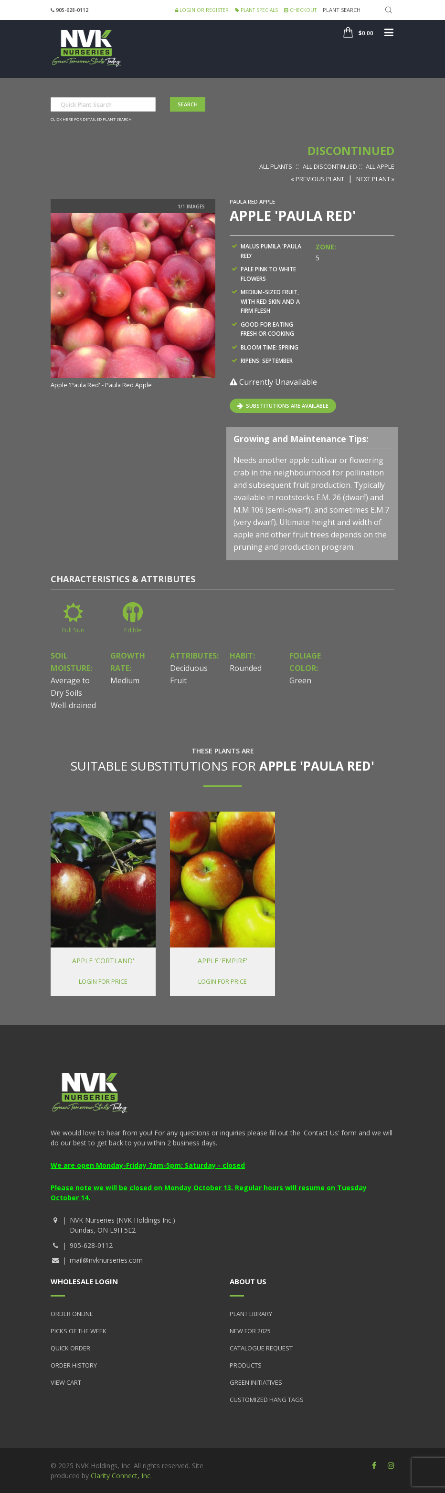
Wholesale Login (84, 1281)
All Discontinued (330, 166)
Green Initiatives (256, 1382)
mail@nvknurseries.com (106, 1260)
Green (300, 680)
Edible (133, 630)
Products (246, 1365)
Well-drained (73, 705)
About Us (248, 1281)
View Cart (66, 1382)
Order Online (72, 1313)
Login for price (103, 981)
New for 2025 (250, 1331)
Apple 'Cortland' (103, 960)
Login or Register (202, 10)
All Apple (380, 166)
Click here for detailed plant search (91, 119)
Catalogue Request (261, 1348)
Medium (124, 680)
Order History (74, 1365)
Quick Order (70, 1348)
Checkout (300, 10)
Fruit (178, 680)
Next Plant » (375, 179)
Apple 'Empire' (222, 960)
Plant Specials (256, 10)
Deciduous (189, 668)
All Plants (275, 166)
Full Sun (73, 630)
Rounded (246, 668)
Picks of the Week (78, 1331)
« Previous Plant (317, 179)
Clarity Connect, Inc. (121, 1475)
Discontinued (350, 150)
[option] (133, 301)
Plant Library (251, 1313)
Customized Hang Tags (267, 1399)
